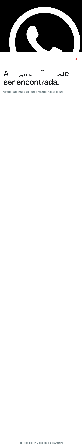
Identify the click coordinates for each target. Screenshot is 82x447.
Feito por (41, 443)
